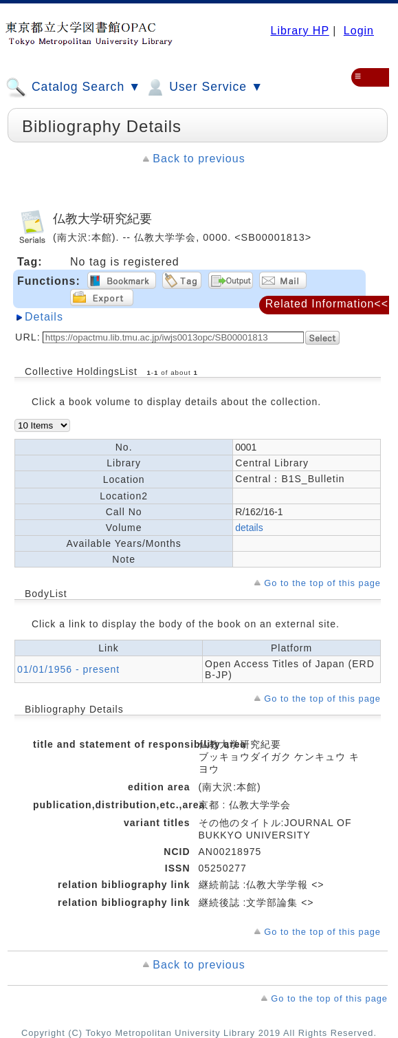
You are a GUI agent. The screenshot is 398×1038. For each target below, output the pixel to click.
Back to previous (199, 158)
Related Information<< (326, 304)
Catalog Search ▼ (73, 87)
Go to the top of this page (322, 583)
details (249, 527)
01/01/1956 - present (68, 669)
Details (44, 317)
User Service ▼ (203, 87)
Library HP (299, 30)
